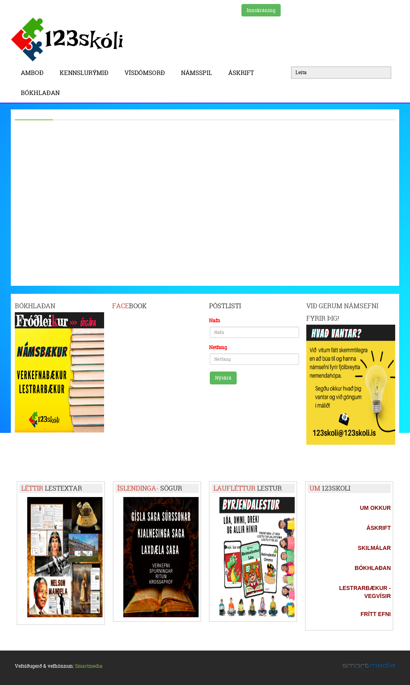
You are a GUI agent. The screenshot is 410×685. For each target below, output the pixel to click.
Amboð (34, 73)
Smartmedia (88, 666)
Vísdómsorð (147, 73)
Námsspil (198, 73)
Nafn (214, 320)
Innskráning (261, 10)
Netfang (218, 347)
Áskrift (243, 73)
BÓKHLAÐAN (40, 93)
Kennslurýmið (86, 73)
